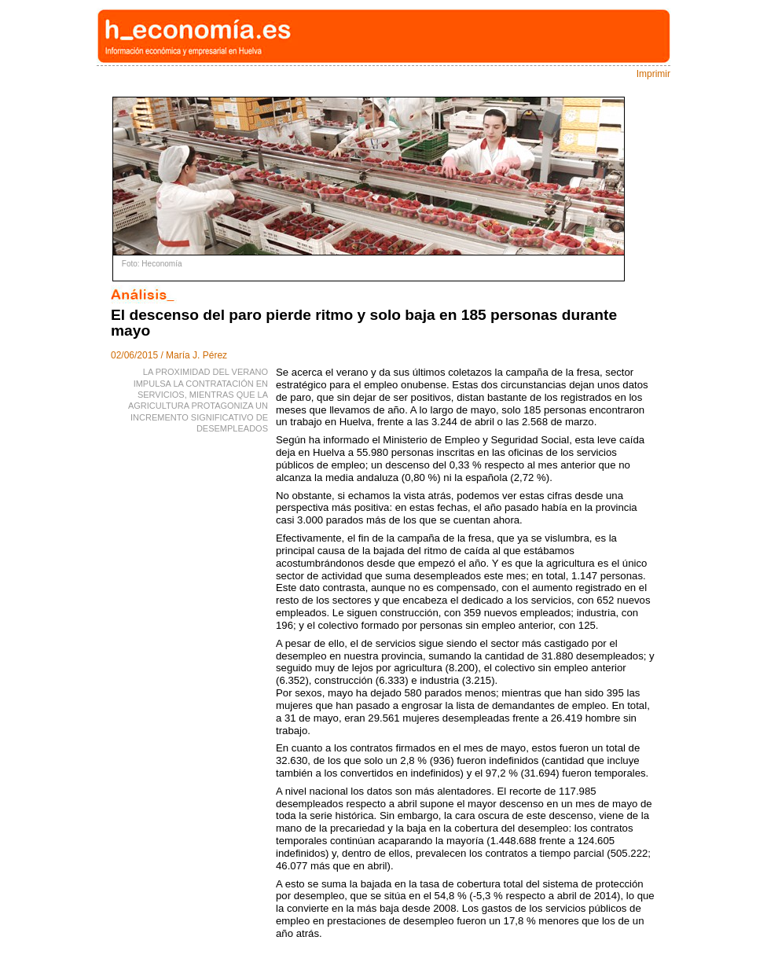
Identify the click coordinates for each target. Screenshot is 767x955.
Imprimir (653, 73)
